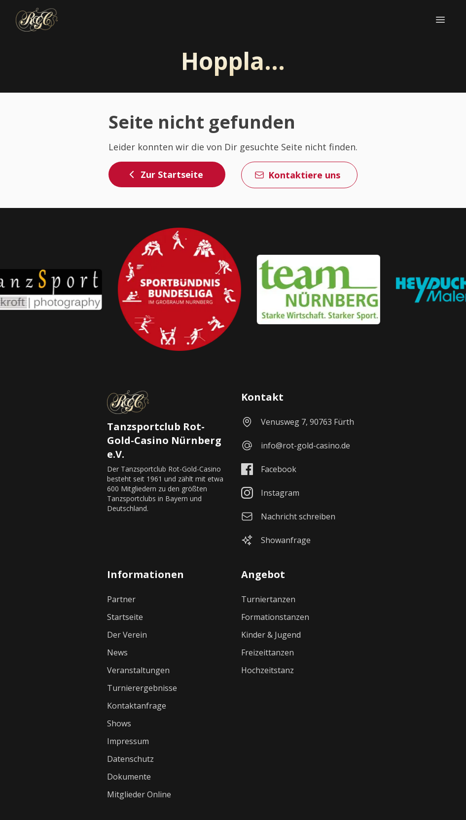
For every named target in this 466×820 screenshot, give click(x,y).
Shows (119, 723)
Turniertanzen (268, 599)
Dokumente (129, 776)
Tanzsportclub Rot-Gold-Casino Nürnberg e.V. (164, 440)
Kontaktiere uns (297, 175)
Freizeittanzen (267, 652)
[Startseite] (37, 20)
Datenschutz (130, 758)
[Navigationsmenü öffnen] (440, 20)
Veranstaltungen (138, 670)
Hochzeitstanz (267, 670)
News (117, 652)
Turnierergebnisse (142, 688)
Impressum (128, 741)
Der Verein (127, 634)
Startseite (125, 617)
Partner (121, 599)
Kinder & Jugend (271, 634)
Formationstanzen (275, 617)
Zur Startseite (165, 174)
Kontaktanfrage (136, 705)
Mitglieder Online (139, 794)
